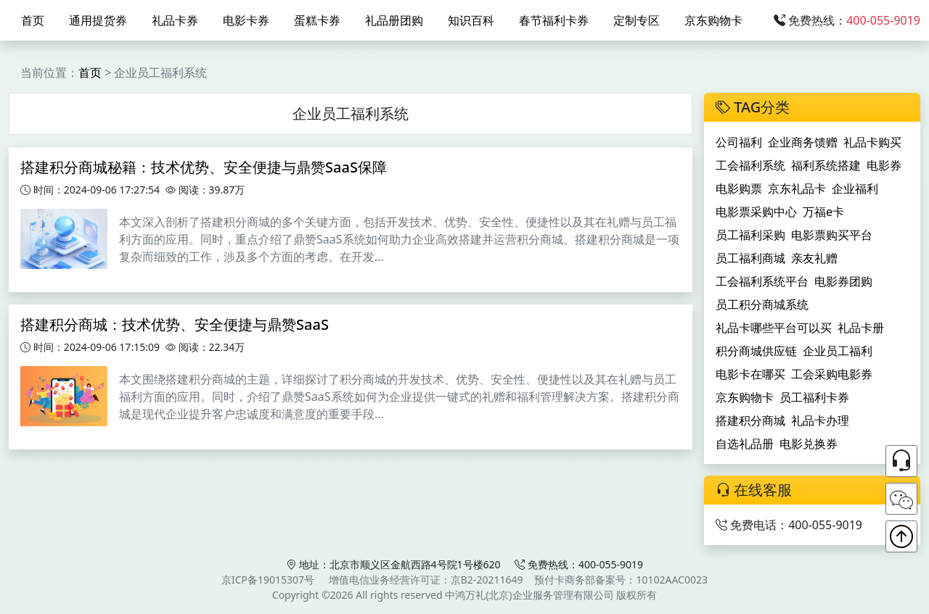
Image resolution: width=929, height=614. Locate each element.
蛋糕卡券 (317, 20)
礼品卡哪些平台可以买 (774, 328)
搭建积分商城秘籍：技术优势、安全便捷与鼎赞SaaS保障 (203, 167)
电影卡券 (246, 20)
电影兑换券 (808, 444)
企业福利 (855, 188)
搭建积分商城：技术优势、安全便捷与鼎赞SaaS (174, 324)
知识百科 (471, 20)
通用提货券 (98, 20)
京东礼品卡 (797, 188)
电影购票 (739, 188)
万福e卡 (823, 212)
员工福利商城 (750, 258)
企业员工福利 (837, 351)
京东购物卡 (713, 20)
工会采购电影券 (831, 374)
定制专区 (636, 20)
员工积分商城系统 (762, 304)
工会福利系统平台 (762, 281)
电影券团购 (843, 281)
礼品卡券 (175, 20)
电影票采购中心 (756, 212)
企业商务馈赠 (803, 142)
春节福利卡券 (554, 20)
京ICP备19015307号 (267, 579)
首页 (32, 20)
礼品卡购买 (872, 142)
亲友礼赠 (814, 258)
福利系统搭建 (826, 165)
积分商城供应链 (756, 351)
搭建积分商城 (750, 420)
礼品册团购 (394, 20)
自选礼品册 (745, 444)
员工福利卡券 (814, 397)
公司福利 (739, 142)
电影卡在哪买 (750, 374)
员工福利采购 (750, 235)
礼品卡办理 (820, 420)
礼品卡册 (861, 328)
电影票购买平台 (831, 235)
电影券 (884, 165)
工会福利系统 (750, 165)
